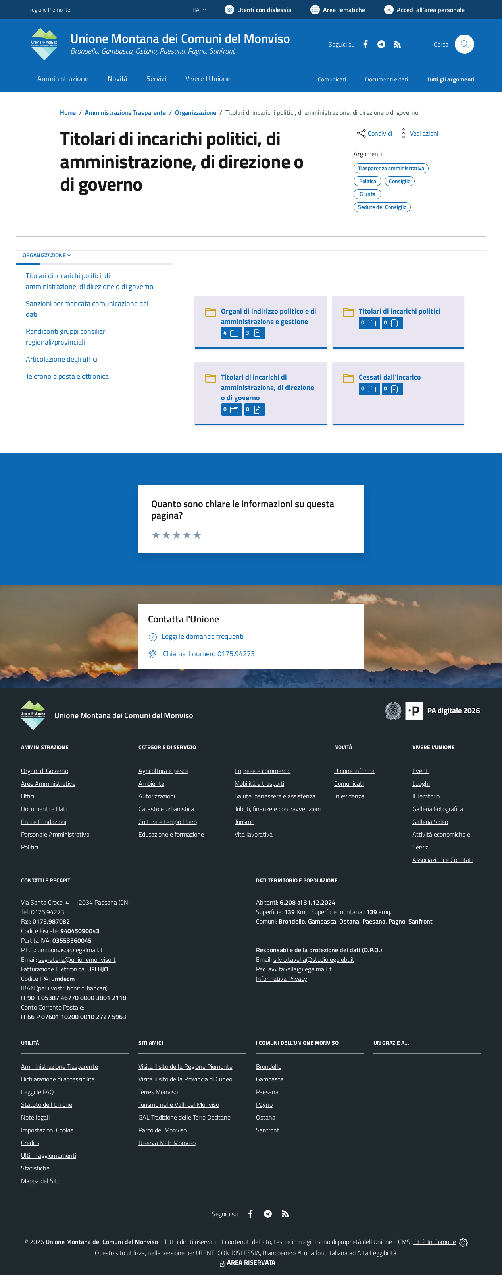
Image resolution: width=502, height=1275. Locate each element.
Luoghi (421, 783)
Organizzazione (195, 112)
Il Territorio (426, 796)
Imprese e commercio (262, 770)
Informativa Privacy (281, 978)
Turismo (244, 821)
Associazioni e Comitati (442, 859)
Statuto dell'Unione (46, 1104)
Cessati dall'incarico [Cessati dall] (390, 377)
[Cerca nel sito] (464, 44)
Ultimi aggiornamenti (48, 1155)
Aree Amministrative (48, 783)
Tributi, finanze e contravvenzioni (278, 809)
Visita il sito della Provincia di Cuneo (185, 1079)
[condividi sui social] (374, 133)
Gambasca (269, 1079)
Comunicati (332, 79)
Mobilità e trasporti (259, 783)
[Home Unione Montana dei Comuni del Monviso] (159, 44)
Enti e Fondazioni (43, 821)
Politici (29, 847)
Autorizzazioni (156, 796)
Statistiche (35, 1168)
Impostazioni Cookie (47, 1130)
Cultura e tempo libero (167, 821)
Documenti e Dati (44, 809)
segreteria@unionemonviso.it (77, 959)
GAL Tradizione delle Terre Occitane (184, 1117)
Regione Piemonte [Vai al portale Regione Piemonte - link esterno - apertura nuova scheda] (49, 9)
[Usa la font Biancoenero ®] (258, 9)
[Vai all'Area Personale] (424, 9)
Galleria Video (430, 821)
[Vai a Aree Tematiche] (338, 9)
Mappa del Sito (40, 1181)
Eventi (420, 770)
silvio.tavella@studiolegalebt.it (313, 959)
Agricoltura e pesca (163, 770)
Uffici (27, 796)
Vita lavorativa (254, 834)
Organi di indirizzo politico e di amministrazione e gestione (268, 316)
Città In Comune (434, 1241)
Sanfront (267, 1130)
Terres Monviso (158, 1092)
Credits (30, 1142)
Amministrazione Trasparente (125, 112)
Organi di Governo (44, 770)
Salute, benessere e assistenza (275, 796)
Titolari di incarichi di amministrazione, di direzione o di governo (267, 387)
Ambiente (151, 783)
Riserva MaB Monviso (167, 1142)
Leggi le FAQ (37, 1092)
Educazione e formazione (171, 834)
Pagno (264, 1104)
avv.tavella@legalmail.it (300, 969)
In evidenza (349, 796)
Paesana (267, 1092)
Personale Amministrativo (55, 834)
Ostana (265, 1117)
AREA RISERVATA (246, 1262)
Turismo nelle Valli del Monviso (178, 1104)
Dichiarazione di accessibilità (58, 1079)
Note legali (35, 1117)
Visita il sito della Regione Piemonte (185, 1066)
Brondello (268, 1066)
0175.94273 (47, 912)
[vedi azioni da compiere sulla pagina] (418, 133)
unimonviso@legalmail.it (70, 950)
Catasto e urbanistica (166, 809)
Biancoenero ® (282, 1253)
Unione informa (354, 770)
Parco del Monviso (162, 1130)
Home (68, 112)
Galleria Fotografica (437, 809)
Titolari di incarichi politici (399, 311)
